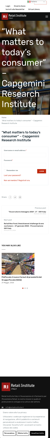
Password (8, 160)
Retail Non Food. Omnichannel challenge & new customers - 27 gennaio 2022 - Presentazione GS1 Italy (24, 226)
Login (8, 6)
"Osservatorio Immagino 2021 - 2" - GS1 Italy (27, 212)
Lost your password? (12, 175)
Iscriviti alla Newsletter (15, 9)
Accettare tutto (37, 433)
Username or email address (15, 150)
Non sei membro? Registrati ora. (17, 180)
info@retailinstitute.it (15, 407)
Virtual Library (34, 9)
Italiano (32, 1)
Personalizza (9, 433)
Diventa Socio (19, 6)
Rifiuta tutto (23, 433)
